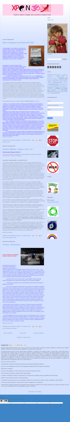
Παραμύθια (8, 328)
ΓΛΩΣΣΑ (49, 81)
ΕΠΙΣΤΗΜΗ (56, 83)
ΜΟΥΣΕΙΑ (49, 86)
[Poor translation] (5, 401)
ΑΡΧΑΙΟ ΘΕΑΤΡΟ (60, 75)
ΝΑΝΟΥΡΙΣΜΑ (63, 86)
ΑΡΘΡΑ (64, 74)
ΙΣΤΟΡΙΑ (8, 142)
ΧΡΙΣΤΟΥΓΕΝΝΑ (63, 91)
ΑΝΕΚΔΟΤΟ (59, 74)
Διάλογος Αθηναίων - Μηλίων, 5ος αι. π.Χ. (18, 149)
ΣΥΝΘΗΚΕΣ (58, 88)
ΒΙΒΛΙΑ (61, 79)
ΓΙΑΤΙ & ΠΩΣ (62, 80)
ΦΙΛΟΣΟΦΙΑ (53, 90)
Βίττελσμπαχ (19, 49)
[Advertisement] (24, 28)
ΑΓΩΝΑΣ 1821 (50, 74)
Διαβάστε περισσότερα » (8, 136)
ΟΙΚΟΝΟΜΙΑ (50, 87)
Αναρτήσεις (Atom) (26, 337)
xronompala (13, 328)
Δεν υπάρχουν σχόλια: (26, 140)
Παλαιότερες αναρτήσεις (39, 333)
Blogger (39, 391)
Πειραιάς (64, 87)
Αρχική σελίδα (23, 333)
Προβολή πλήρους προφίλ (52, 202)
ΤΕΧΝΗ (65, 88)
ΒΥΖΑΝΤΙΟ (49, 80)
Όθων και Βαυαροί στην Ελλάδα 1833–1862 (18, 43)
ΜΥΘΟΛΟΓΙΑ (56, 86)
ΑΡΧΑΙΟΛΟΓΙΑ (50, 77)
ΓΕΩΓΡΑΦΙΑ (55, 80)
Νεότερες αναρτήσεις (8, 333)
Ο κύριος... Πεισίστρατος (11, 245)
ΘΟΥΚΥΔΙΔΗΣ (9, 237)
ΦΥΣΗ (56, 91)
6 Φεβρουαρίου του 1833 (30, 75)
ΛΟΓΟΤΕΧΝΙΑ (62, 84)
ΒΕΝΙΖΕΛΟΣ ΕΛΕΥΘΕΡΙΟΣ (52, 78)
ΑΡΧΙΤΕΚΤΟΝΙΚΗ (60, 77)
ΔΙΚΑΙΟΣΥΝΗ (55, 81)
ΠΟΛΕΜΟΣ (49, 88)
